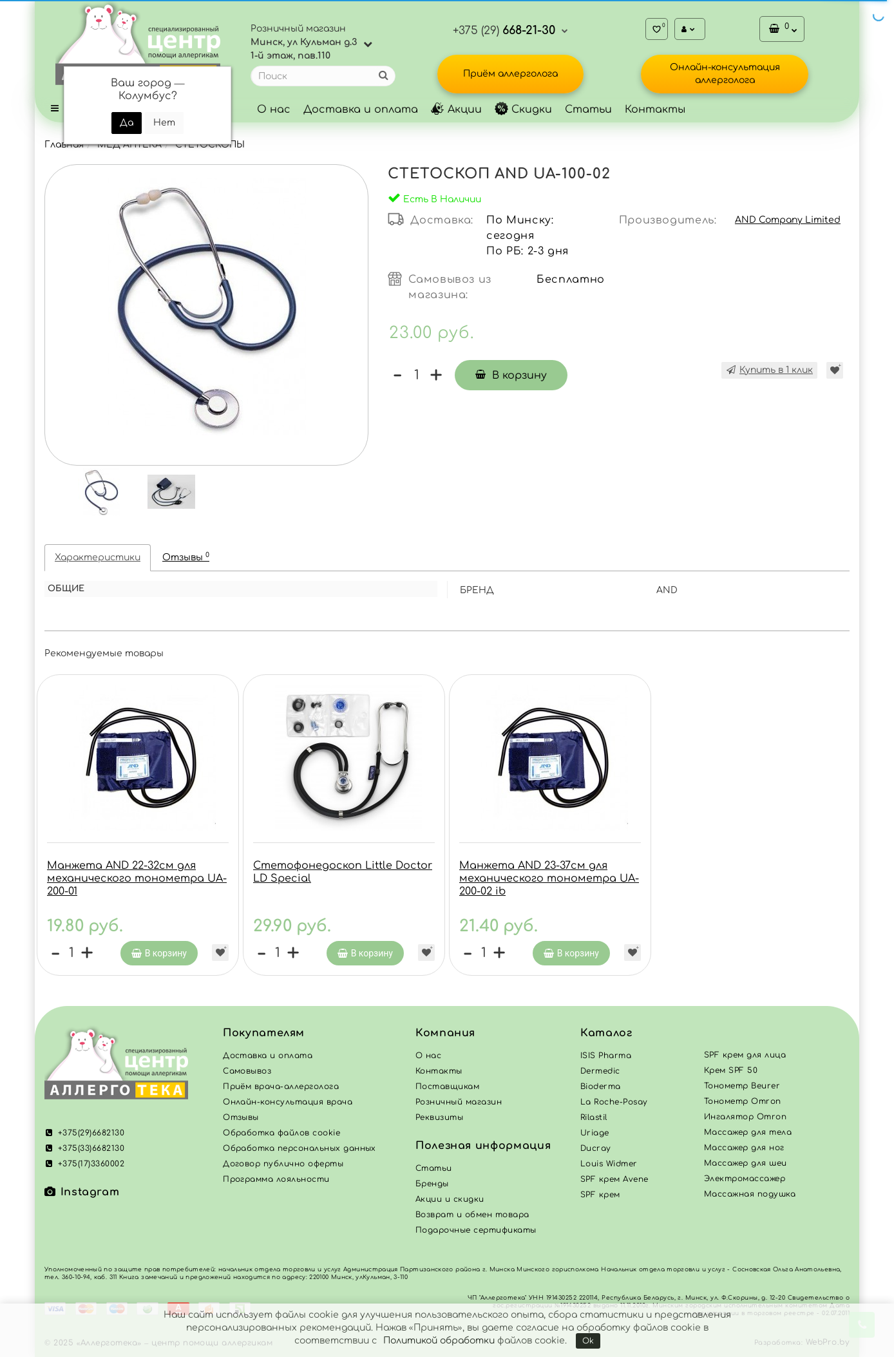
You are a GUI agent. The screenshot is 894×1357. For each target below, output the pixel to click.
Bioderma (600, 1086)
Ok (588, 1340)
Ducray (595, 1148)
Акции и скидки (449, 1199)
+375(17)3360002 (84, 1163)
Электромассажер (744, 1178)
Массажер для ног (744, 1147)
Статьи (588, 109)
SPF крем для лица (745, 1054)
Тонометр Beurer (742, 1085)
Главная (64, 144)
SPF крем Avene (614, 1179)
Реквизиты (439, 1117)
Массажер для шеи (745, 1163)
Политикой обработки (439, 1340)
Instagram (81, 1192)
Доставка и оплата (360, 109)
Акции (456, 109)
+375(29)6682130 (84, 1132)
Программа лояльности (276, 1179)
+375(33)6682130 (84, 1148)
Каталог (606, 1033)
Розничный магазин (458, 1101)
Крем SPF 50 (730, 1070)
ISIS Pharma (605, 1055)
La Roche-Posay (614, 1101)
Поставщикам (447, 1086)
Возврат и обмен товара (472, 1214)
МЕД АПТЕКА (129, 144)
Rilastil (593, 1117)
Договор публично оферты (283, 1163)
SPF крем (600, 1194)
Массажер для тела (748, 1132)
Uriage (594, 1132)
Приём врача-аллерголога (281, 1086)
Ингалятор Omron (745, 1116)
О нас (273, 109)
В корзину (511, 375)
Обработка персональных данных (299, 1148)
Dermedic (600, 1071)
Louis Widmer (609, 1163)
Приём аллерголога (510, 74)
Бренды (432, 1183)
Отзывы (185, 556)
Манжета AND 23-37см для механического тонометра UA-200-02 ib (549, 878)
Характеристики (97, 557)
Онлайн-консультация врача (287, 1101)
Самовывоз (247, 1071)
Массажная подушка (749, 1194)
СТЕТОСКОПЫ (210, 144)
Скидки (523, 109)
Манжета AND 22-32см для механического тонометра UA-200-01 (137, 878)
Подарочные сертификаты (476, 1230)
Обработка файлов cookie (281, 1132)
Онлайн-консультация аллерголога (725, 73)
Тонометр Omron (742, 1101)
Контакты (655, 109)
